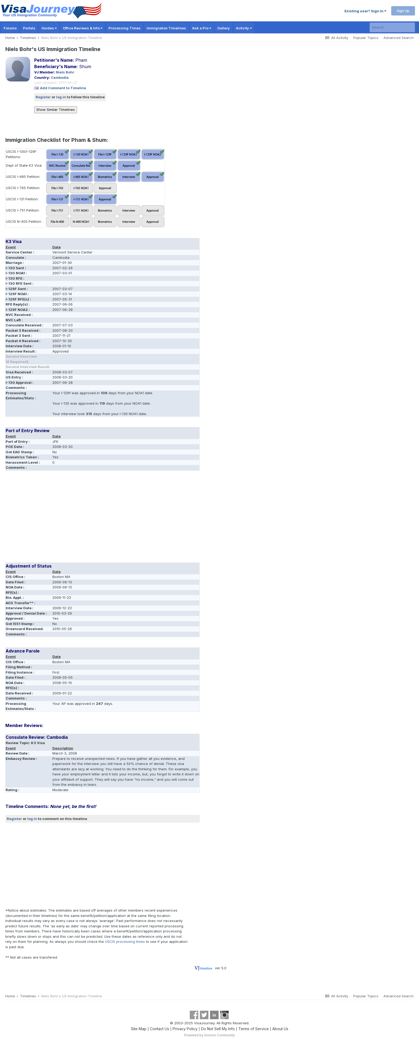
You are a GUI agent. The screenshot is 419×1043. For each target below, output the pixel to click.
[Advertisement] (102, 518)
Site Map (138, 1028)
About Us (280, 1028)
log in (61, 97)
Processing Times (124, 28)
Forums (10, 28)
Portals (29, 28)
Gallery (223, 28)
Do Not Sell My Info (218, 1028)
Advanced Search (398, 38)
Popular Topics (365, 38)
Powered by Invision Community (209, 1035)
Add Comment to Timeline (63, 88)
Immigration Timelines (166, 28)
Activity (244, 28)
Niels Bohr (65, 72)
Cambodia (60, 77)
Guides (49, 28)
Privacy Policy (185, 1028)
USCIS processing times (125, 941)
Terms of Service (253, 1028)
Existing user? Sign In (365, 11)
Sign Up (403, 11)
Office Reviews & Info (82, 28)
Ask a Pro (201, 28)
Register (43, 97)
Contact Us (159, 1028)
